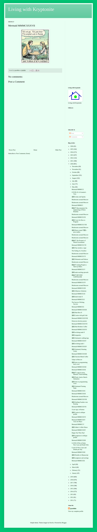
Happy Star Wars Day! (78, 433)
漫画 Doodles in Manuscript (80, 455)
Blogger (64, 523)
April (73, 464)
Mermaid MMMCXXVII (79, 407)
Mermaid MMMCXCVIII (79, 224)
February (75, 470)
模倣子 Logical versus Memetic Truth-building (79, 373)
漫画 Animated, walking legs (80, 338)
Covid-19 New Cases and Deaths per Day (79, 448)
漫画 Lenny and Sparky (79, 197)
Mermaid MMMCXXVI (79, 417)
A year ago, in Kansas (78, 409)
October (74, 172)
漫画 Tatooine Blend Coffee (80, 356)
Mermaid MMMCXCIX (79, 217)
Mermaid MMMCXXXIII (79, 354)
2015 (72, 488)
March (74, 467)
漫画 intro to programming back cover (79, 363)
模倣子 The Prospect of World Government (79, 241)
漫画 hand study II (77, 297)
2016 (72, 485)
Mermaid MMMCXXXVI (79, 329)
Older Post (58, 150)
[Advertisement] (35, 138)
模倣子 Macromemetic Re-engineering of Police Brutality (80, 209)
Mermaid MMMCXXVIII (79, 399)
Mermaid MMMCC (77, 205)
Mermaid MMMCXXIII (79, 440)
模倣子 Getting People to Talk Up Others (79, 265)
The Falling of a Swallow (79, 251)
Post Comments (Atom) (23, 153)
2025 (72, 149)
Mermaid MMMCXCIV (79, 282)
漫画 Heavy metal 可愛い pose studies (79, 231)
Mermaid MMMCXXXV (79, 341)
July (73, 181)
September (75, 175)
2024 (72, 152)
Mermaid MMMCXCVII (79, 245)
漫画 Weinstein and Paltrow (80, 259)
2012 (72, 497)
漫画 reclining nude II (78, 332)
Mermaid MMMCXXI (78, 461)
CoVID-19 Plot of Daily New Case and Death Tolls (80, 444)
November (75, 169)
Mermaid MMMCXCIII (79, 288)
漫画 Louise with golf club (79, 315)
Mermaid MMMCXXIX (79, 393)
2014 (72, 491)
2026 (72, 146)
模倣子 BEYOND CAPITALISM (77, 276)
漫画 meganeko (76, 335)
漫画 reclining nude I (78, 343)
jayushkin (73, 508)
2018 (72, 480)
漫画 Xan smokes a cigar (79, 248)
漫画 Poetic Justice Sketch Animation (79, 378)
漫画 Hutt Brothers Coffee (79, 326)
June (73, 184)
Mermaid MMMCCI (78, 189)
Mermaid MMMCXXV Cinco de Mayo (78, 420)
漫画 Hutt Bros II (77, 312)
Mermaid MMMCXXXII (79, 367)
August (74, 178)
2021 (72, 161)
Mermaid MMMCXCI (78, 299)
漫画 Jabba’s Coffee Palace (80, 427)
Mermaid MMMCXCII (78, 294)
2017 (72, 483)
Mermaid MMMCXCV (78, 269)
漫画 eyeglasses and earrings (80, 458)
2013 (72, 494)
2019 (72, 477)
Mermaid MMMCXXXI (79, 370)
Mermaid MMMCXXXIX (79, 310)
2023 (72, 155)
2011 (72, 500)
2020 (72, 164)
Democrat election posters (79, 321)
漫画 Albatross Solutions (79, 291)
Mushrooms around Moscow (80, 199)
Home (35, 150)
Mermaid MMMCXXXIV (79, 346)
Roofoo (52, 523)
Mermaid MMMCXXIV (79, 430)
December (75, 166)
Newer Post (12, 150)
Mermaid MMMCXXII (78, 452)
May (73, 187)
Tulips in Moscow (77, 359)
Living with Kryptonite (31, 9)
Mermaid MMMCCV (78, 424)
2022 (72, 158)
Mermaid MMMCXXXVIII (80, 318)
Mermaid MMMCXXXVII (79, 324)
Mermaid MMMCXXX (78, 391)
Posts (71, 133)
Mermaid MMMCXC (78, 307)
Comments (73, 137)
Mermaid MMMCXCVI (79, 256)
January (74, 473)
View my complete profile (75, 511)
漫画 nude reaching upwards (80, 272)
